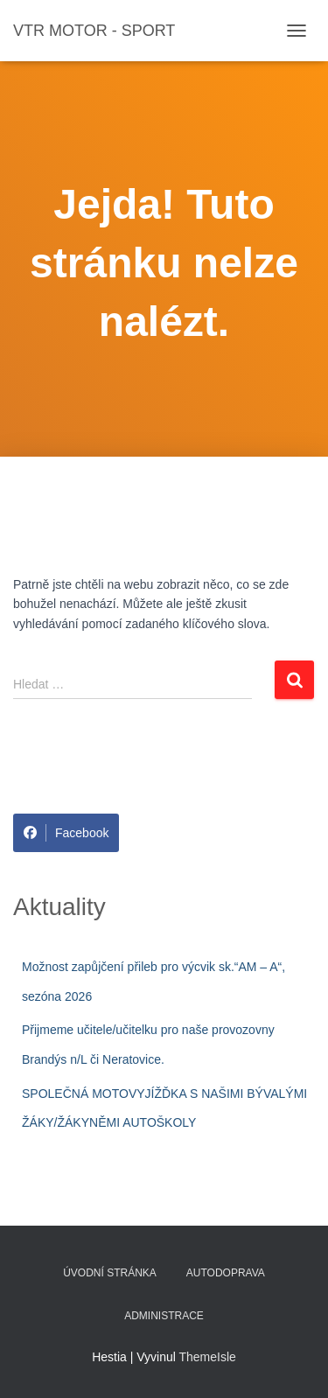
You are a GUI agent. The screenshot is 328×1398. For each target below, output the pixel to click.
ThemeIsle (207, 1357)
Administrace (164, 1316)
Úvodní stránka (110, 1273)
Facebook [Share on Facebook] (66, 833)
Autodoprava (225, 1273)
